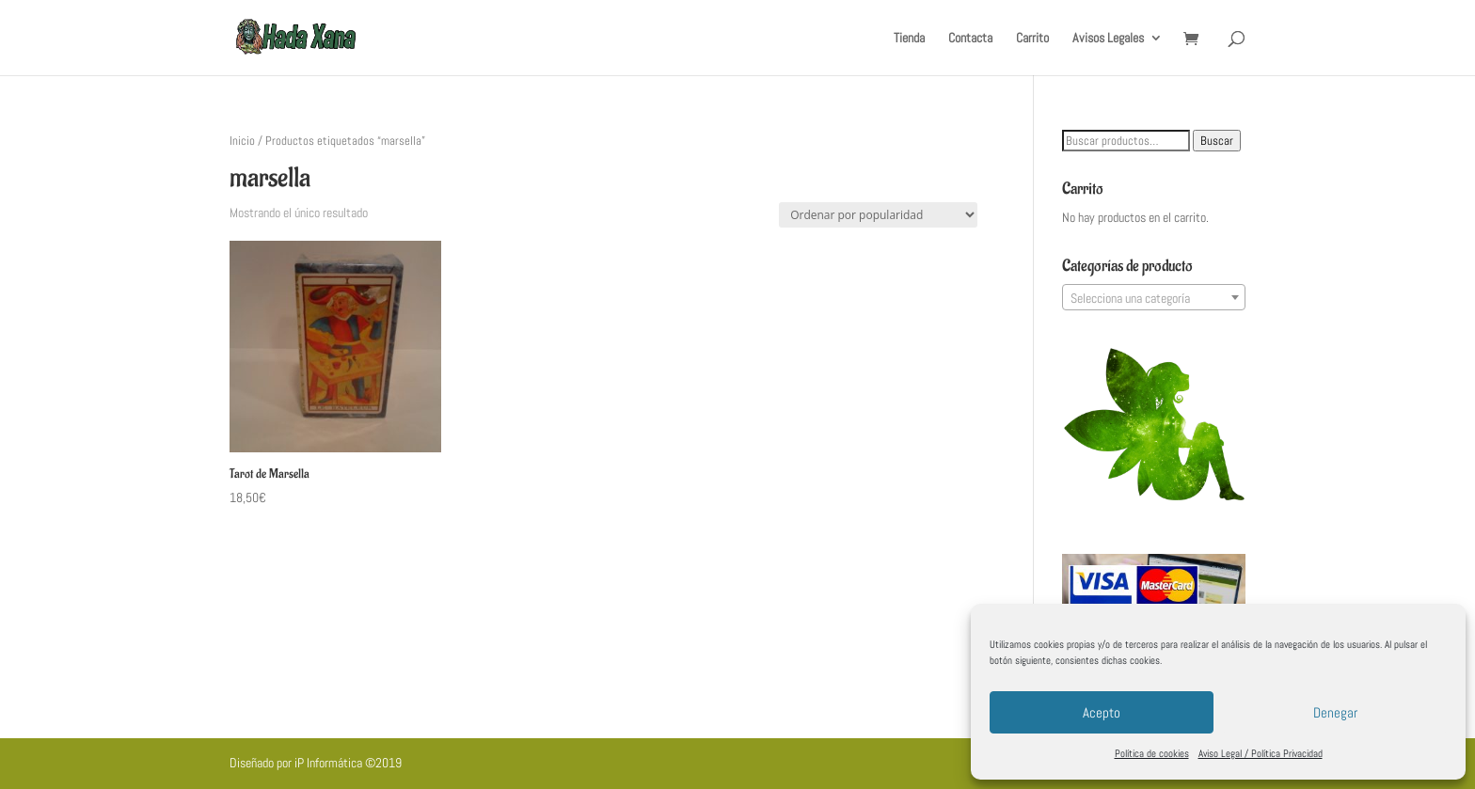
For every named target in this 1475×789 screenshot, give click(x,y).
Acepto (1101, 712)
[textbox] (1154, 298)
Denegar (1335, 712)
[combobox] (1153, 297)
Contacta (970, 38)
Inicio (242, 141)
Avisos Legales (1108, 38)
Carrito (1032, 38)
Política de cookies (1152, 753)
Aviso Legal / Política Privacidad (1260, 753)
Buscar (1216, 141)
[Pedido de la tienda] (878, 215)
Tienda (909, 38)
